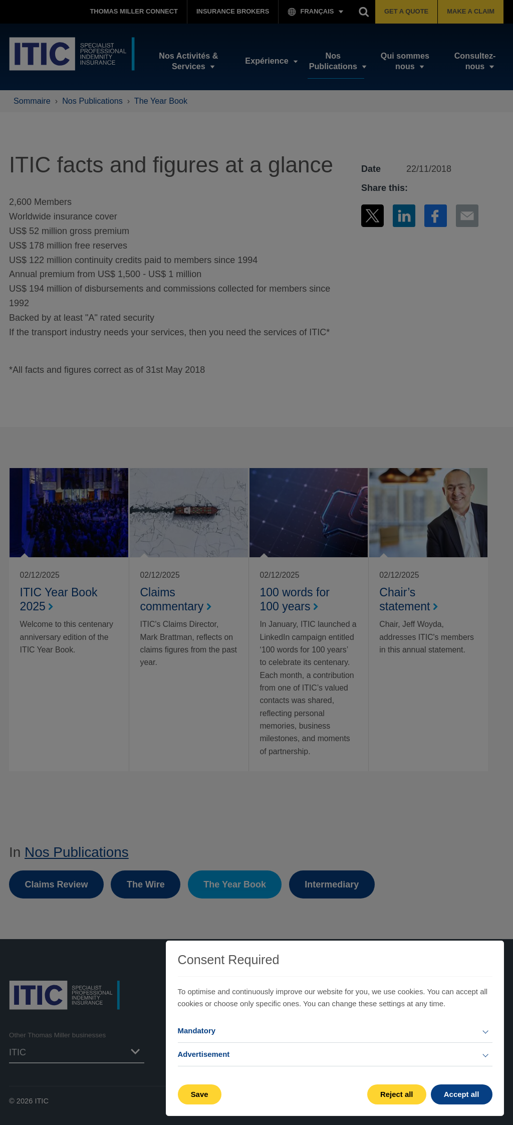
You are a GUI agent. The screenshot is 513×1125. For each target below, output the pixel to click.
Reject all (396, 1094)
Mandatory (197, 1030)
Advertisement (204, 1054)
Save (199, 1094)
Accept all (461, 1094)
